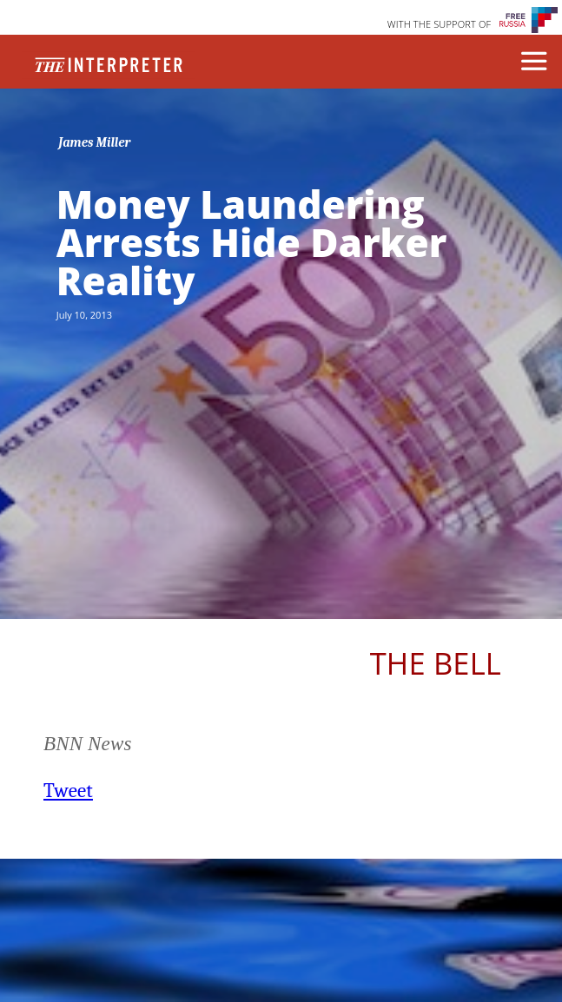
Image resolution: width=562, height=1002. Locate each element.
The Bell (435, 663)
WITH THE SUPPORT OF (439, 23)
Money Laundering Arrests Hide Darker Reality (251, 242)
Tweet (68, 790)
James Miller (94, 142)
